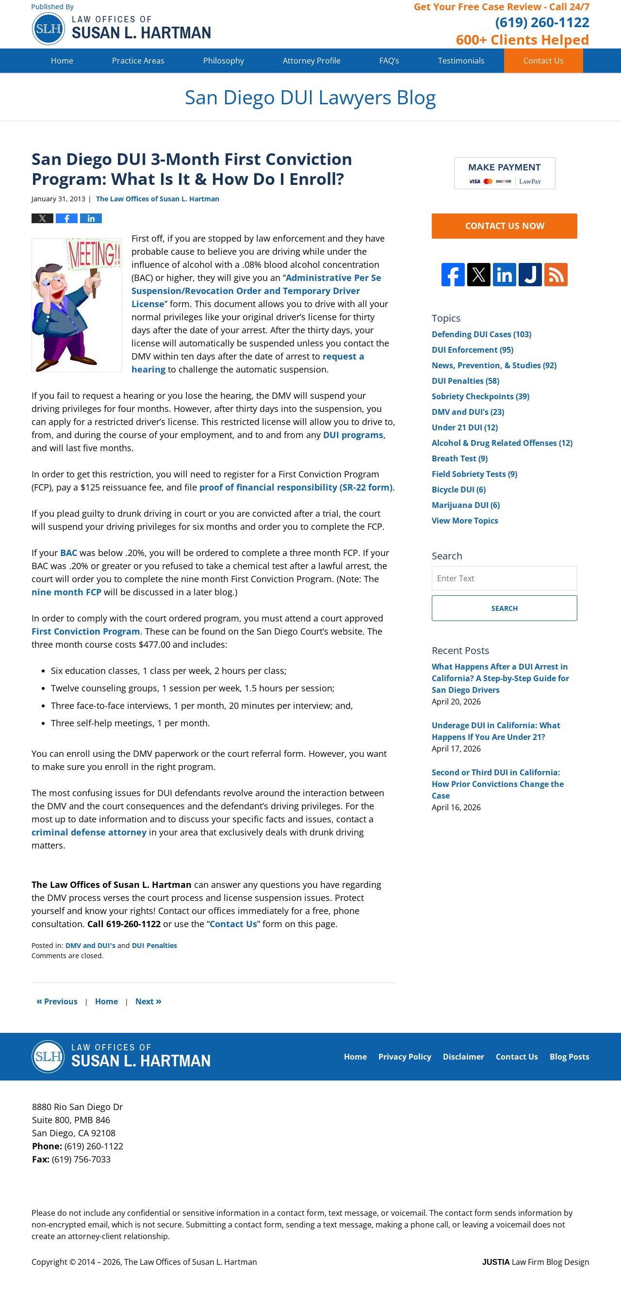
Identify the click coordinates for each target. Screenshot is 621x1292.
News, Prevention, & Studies (494, 365)
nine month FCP (68, 592)
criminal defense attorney (90, 832)
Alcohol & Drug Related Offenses (502, 443)
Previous (57, 1000)
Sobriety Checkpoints (480, 396)
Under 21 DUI (465, 427)
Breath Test (460, 458)
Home (62, 60)
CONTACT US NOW (504, 225)
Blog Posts (569, 1056)
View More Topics (465, 520)
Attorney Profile (312, 60)
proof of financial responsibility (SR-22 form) (295, 487)
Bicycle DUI (459, 489)
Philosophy (223, 60)
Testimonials (461, 60)
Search (504, 608)
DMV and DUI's (90, 945)
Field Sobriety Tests (474, 474)
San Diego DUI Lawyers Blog (121, 24)
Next (148, 1000)
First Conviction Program (86, 631)
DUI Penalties (154, 945)
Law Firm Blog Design (535, 1262)
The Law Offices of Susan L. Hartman (190, 1262)
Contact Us (543, 60)
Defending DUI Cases (481, 334)
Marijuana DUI (466, 505)
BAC (68, 552)
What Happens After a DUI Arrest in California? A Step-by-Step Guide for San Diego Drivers (500, 678)
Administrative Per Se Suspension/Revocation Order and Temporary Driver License (256, 291)
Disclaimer (463, 1056)
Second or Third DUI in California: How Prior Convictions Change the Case (498, 784)
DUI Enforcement (472, 349)
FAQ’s (389, 60)
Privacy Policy (404, 1056)
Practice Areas (138, 60)
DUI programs (353, 435)
